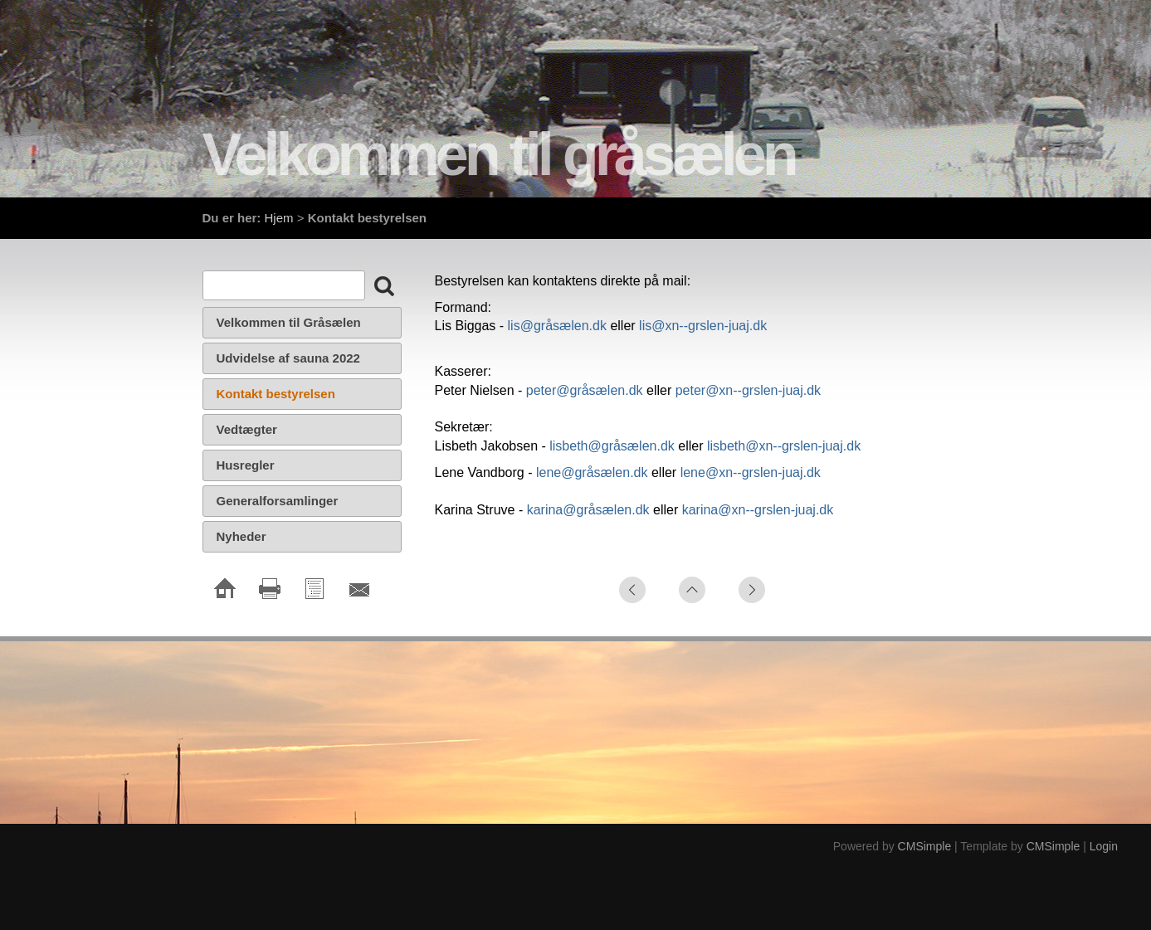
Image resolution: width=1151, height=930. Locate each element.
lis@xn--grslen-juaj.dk (703, 326)
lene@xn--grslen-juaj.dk (750, 472)
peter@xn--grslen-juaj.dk (748, 390)
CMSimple (925, 846)
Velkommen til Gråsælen (289, 322)
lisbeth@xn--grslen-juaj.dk (784, 446)
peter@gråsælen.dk (584, 390)
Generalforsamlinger (278, 501)
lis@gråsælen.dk (557, 326)
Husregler (246, 465)
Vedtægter (249, 429)
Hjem (279, 218)
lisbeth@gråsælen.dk (612, 446)
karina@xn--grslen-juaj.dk (758, 510)
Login (1104, 846)
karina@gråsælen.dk (588, 510)
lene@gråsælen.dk (593, 472)
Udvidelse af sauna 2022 (288, 358)
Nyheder (241, 536)
